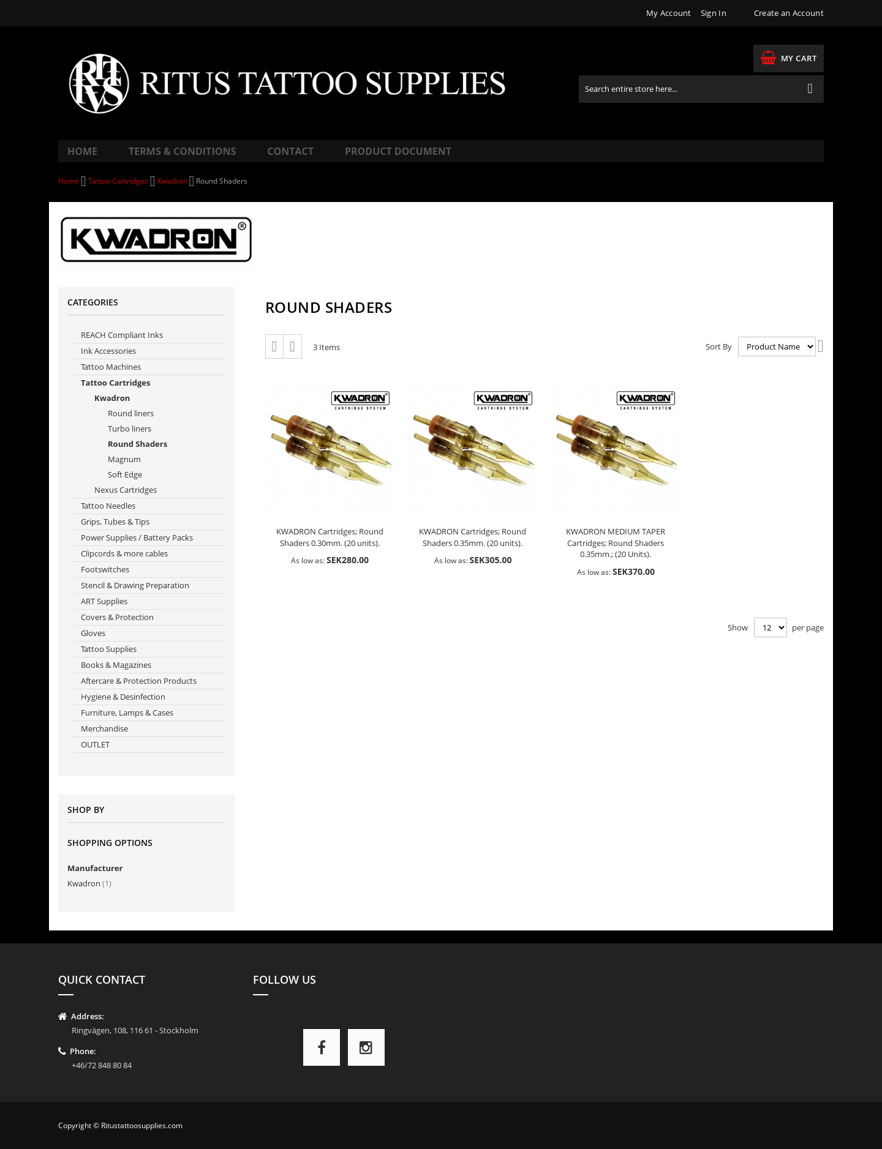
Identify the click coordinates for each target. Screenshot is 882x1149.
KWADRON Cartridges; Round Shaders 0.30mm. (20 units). (329, 550)
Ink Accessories (108, 363)
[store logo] (295, 83)
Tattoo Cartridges (119, 194)
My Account (669, 12)
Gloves (93, 645)
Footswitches (105, 582)
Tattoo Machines (111, 379)
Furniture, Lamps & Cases (127, 725)
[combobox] (701, 89)
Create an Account (789, 12)
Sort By (719, 358)
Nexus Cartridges (125, 502)
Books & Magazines (116, 677)
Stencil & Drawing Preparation (135, 598)
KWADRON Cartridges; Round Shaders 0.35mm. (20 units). (472, 550)
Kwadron (173, 194)
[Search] (810, 89)
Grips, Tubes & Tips (115, 534)
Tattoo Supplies (109, 661)
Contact (266, 157)
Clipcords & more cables (124, 566)
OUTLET (95, 757)
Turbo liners (129, 441)
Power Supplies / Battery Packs (137, 550)
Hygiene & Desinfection (123, 709)
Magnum (124, 471)
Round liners (131, 426)
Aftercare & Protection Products (139, 693)
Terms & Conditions (172, 157)
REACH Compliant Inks (122, 347)
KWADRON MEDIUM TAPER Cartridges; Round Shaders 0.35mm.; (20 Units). (615, 555)
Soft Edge (125, 487)
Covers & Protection (117, 629)
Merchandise (104, 741)
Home (84, 157)
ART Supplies (104, 613)
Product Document (359, 157)
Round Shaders (137, 456)
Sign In (713, 12)
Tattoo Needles (108, 518)
